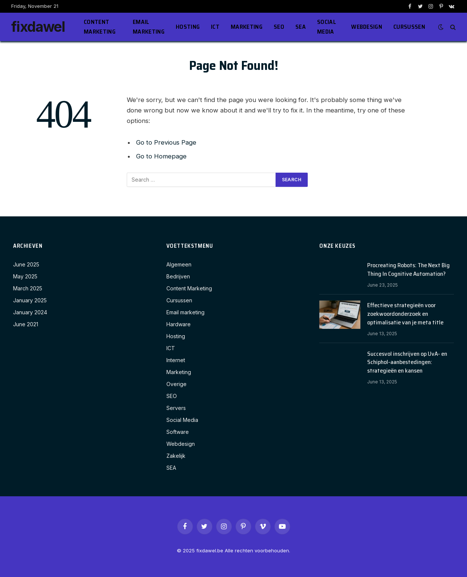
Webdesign (366, 26)
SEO (279, 26)
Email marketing (149, 26)
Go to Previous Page (166, 142)
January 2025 (30, 300)
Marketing (246, 26)
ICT (215, 26)
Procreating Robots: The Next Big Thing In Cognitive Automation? (408, 269)
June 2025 (26, 264)
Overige (176, 384)
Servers (176, 408)
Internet (175, 360)
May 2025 (25, 276)
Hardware (178, 324)
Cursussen (409, 26)
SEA (300, 26)
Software (177, 432)
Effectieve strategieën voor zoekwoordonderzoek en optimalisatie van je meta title (405, 314)
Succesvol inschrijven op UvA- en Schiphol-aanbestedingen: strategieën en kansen (407, 363)
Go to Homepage (161, 156)
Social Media (326, 26)
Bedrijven (178, 276)
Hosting (188, 26)
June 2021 (25, 324)
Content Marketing (100, 26)
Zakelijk (175, 456)
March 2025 (27, 288)
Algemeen (178, 264)
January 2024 (30, 312)
